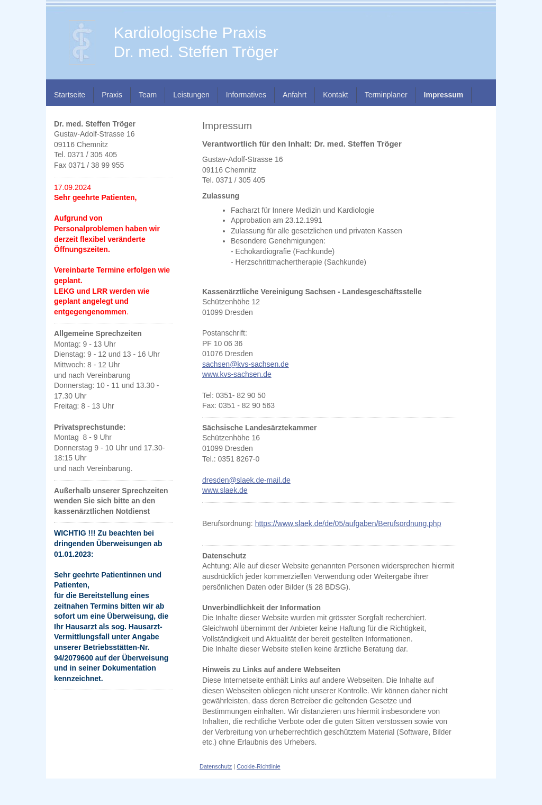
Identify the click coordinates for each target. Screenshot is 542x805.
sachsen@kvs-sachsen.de (245, 364)
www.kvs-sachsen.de (237, 374)
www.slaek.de (225, 490)
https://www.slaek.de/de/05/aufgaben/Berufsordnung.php (348, 523)
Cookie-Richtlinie (259, 766)
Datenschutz (216, 766)
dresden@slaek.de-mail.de (246, 480)
